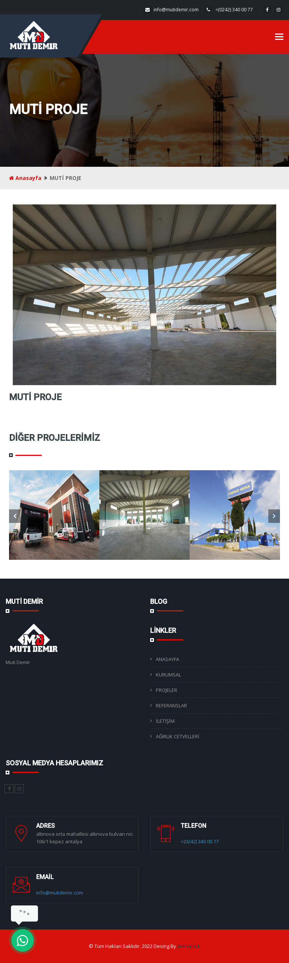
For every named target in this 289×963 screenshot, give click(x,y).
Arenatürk (188, 946)
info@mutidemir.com (176, 9)
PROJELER (166, 690)
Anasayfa (25, 177)
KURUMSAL (168, 674)
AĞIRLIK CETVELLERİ (177, 736)
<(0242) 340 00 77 (233, 9)
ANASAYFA (167, 659)
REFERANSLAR (171, 705)
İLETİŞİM (165, 721)
